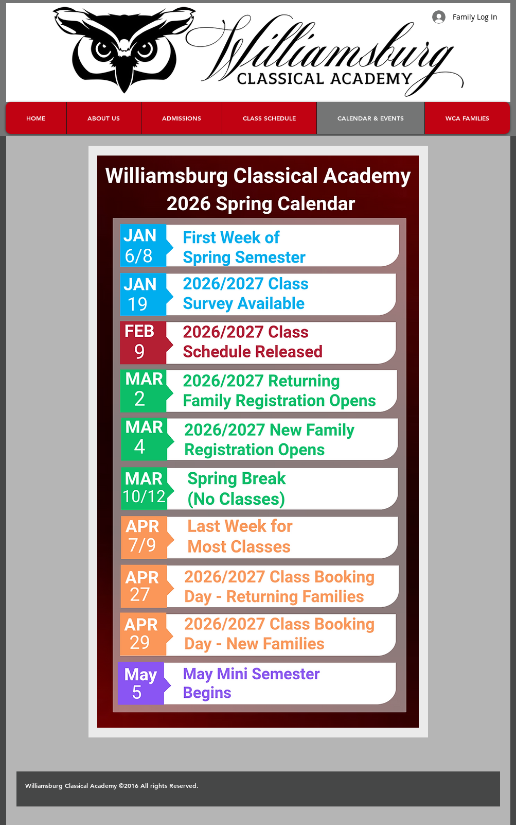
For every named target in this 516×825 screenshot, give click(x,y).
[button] (467, 118)
